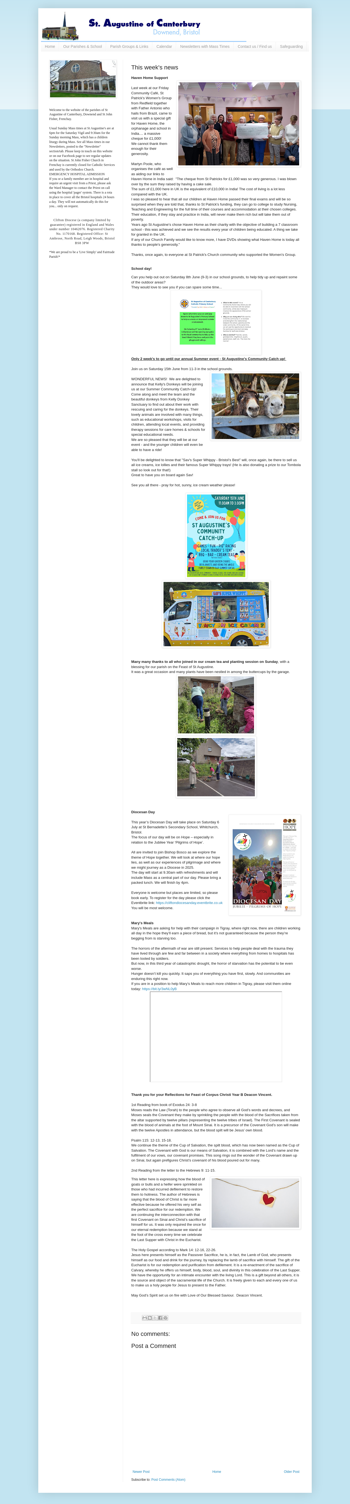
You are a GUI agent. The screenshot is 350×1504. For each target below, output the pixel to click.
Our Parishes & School (82, 46)
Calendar (164, 46)
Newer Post (141, 1472)
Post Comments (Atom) (168, 1480)
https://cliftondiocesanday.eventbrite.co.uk (189, 903)
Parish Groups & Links (129, 46)
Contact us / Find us (255, 46)
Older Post (291, 1472)
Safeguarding (291, 46)
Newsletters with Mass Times (204, 46)
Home (50, 46)
